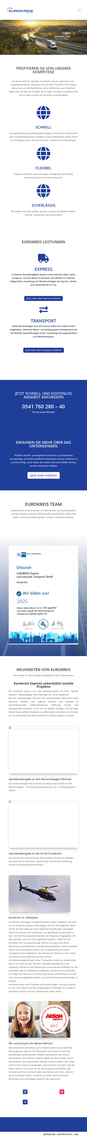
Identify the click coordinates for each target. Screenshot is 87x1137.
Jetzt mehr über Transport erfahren (43, 350)
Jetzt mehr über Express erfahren (43, 298)
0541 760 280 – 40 (43, 406)
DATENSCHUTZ (65, 1134)
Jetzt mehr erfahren (43, 475)
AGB (76, 1134)
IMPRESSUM (49, 1134)
